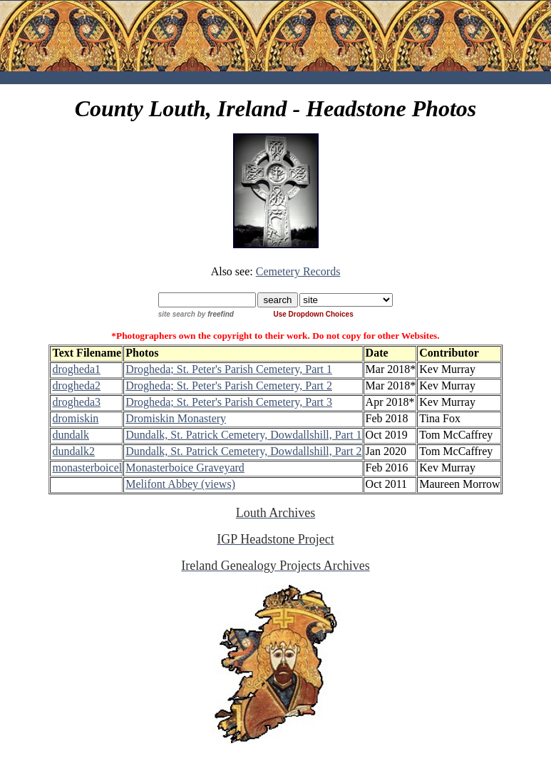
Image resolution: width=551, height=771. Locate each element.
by (234, 314)
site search (176, 314)
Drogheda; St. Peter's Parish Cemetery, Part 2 (228, 385)
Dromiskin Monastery (175, 418)
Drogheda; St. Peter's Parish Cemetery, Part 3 (228, 402)
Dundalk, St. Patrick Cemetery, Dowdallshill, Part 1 (243, 435)
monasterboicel (87, 467)
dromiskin (75, 418)
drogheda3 (76, 402)
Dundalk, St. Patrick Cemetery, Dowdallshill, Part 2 (243, 451)
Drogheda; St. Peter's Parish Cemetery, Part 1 (228, 369)
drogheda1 (76, 369)
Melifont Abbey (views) (180, 484)
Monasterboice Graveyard (184, 467)
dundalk (70, 435)
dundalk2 (73, 451)
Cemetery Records (298, 271)
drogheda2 (76, 385)
